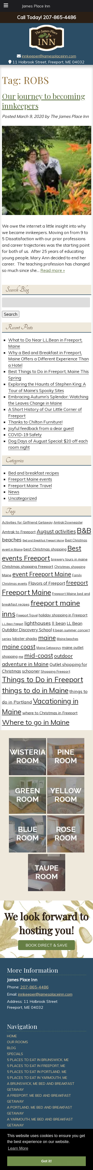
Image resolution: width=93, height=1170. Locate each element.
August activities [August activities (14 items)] (56, 531)
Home (12, 1036)
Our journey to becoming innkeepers (43, 101)
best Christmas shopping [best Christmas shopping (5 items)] (45, 549)
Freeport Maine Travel (30, 485)
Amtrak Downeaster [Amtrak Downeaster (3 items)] (68, 522)
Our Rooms (17, 1042)
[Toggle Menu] (6, 5)
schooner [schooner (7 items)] (31, 671)
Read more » (52, 270)
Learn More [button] (18, 1148)
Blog (11, 1048)
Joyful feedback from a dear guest (41, 428)
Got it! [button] (46, 1161)
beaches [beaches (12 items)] (12, 539)
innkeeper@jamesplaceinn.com (49, 55)
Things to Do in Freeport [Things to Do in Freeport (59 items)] (42, 679)
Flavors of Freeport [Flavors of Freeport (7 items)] (46, 583)
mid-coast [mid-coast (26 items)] (38, 655)
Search (10, 314)
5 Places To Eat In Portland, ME (36, 1071)
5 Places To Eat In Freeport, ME (36, 1066)
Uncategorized (22, 498)
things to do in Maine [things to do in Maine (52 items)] (35, 690)
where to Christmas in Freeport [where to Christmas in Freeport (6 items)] (50, 712)
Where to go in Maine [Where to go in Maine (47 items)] (35, 722)
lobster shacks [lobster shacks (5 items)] (24, 638)
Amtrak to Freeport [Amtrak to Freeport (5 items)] (19, 532)
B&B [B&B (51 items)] (84, 530)
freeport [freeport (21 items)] (77, 582)
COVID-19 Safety (25, 434)
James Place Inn (36, 5)
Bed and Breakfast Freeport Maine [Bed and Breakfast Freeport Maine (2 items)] (43, 540)
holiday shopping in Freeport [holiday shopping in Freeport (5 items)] (63, 615)
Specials (15, 1054)
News (13, 491)
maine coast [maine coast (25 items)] (18, 646)
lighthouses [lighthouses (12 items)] (37, 623)
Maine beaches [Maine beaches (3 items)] (67, 639)
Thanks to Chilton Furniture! (35, 422)
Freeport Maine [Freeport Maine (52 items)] (26, 592)
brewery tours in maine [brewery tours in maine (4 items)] (69, 559)
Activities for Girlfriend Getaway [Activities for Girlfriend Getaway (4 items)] (27, 522)
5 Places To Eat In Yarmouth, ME (37, 1077)
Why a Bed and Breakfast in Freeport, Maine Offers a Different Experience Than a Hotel (48, 359)
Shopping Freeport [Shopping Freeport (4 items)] (55, 671)
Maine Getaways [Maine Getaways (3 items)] (48, 648)
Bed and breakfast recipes (33, 473)
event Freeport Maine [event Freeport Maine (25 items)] (41, 574)
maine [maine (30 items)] (47, 637)
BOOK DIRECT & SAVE (46, 945)
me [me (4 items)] (21, 656)
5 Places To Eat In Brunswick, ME (38, 1060)
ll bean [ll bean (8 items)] (59, 623)
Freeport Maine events (30, 479)
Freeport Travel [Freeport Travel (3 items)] (27, 615)
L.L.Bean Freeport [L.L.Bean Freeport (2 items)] (12, 624)
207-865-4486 (34, 986)
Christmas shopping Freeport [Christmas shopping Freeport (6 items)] (27, 566)
